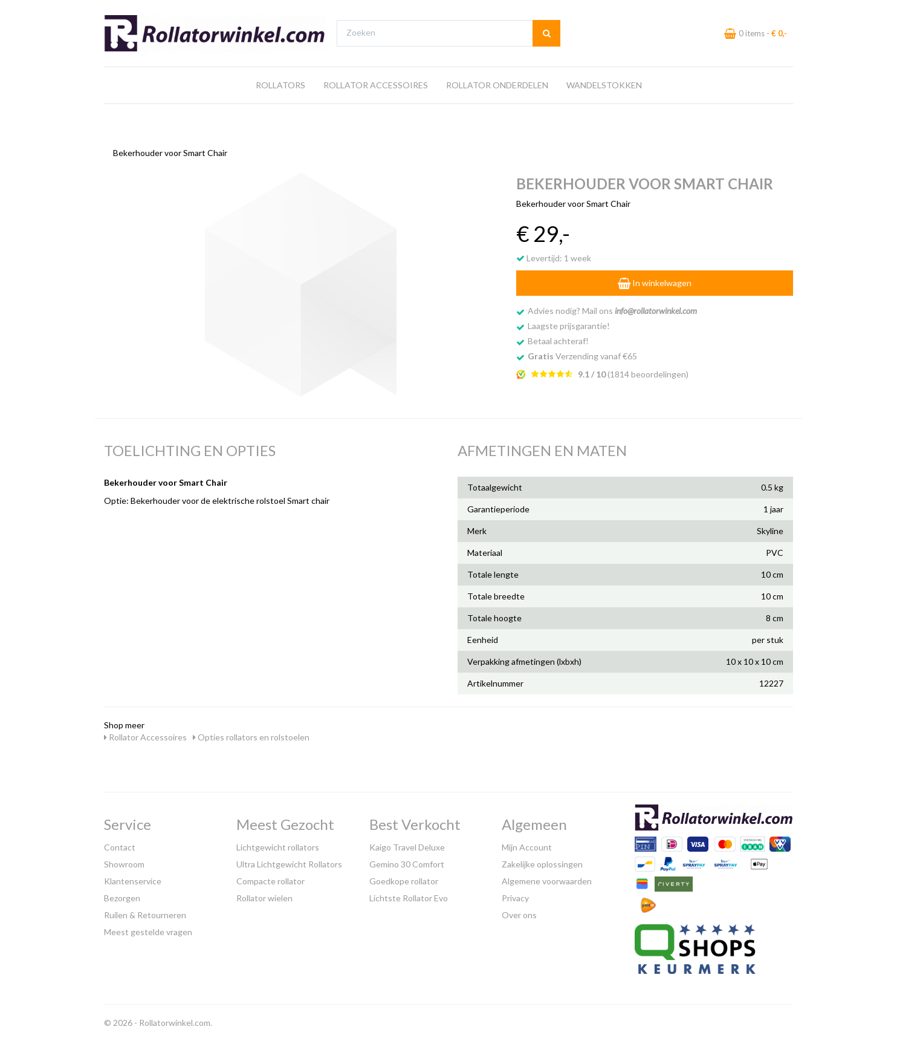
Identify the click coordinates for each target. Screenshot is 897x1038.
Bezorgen (122, 895)
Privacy (515, 895)
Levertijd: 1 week (553, 255)
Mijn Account (527, 844)
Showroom (124, 861)
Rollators (280, 108)
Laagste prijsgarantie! (569, 323)
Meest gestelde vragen (148, 929)
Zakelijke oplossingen (542, 861)
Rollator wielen (264, 895)
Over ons (519, 912)
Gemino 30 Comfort (406, 861)
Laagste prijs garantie (757, 11)
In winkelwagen (654, 280)
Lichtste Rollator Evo (408, 895)
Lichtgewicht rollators (277, 844)
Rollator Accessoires (375, 108)
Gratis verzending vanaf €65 (160, 11)
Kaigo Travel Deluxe (407, 844)
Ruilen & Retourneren (145, 912)
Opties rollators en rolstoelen (251, 734)
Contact (119, 844)
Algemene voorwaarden (547, 878)
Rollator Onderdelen (497, 108)
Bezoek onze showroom (566, 11)
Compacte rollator (270, 878)
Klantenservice (132, 878)
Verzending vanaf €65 (582, 353)
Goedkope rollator (403, 878)
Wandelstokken (604, 108)
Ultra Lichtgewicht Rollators (289, 861)
